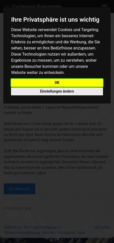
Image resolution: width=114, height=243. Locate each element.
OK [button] (57, 83)
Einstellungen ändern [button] (57, 91)
